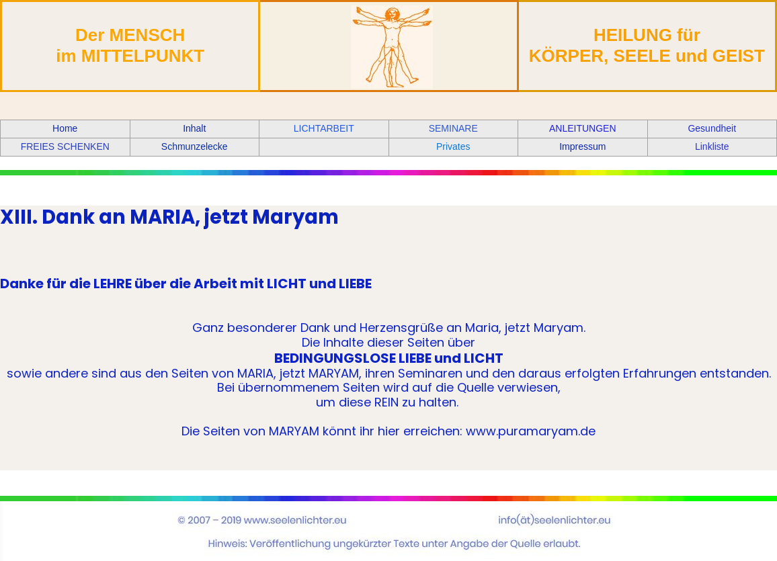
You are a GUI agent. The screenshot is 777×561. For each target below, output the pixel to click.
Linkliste (712, 146)
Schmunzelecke (194, 146)
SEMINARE (453, 128)
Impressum (582, 146)
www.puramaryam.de (531, 431)
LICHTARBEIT (324, 128)
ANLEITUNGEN (582, 128)
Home (64, 128)
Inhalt (194, 128)
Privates (453, 146)
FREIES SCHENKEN (65, 146)
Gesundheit (712, 128)
